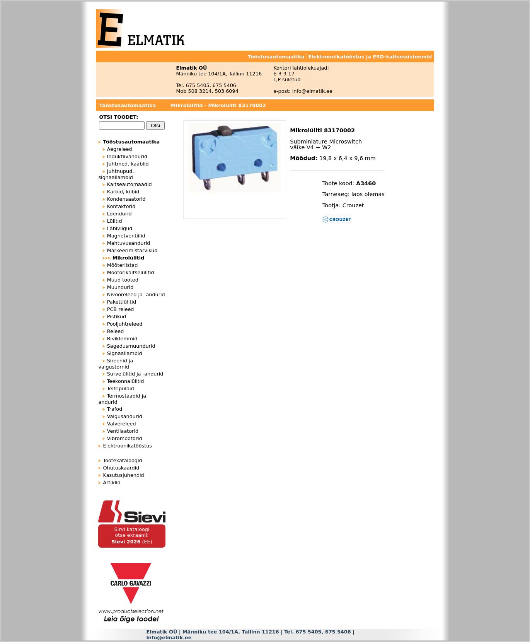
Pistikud (116, 316)
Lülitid (114, 221)
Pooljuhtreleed (125, 324)
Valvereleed (121, 424)
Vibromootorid (124, 438)
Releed (115, 331)
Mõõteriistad (122, 265)
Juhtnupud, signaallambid (116, 174)
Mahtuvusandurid (128, 243)
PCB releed (120, 309)
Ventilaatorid (122, 431)
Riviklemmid (122, 338)
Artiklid (112, 482)
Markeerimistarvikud (132, 250)
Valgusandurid (124, 416)
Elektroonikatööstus (127, 446)
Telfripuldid (120, 388)
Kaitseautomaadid (129, 184)
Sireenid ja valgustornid (115, 364)
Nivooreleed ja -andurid (136, 294)
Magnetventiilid (126, 236)
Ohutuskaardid (121, 468)
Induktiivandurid (127, 156)
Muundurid (120, 287)
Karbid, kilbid (123, 192)
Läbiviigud (120, 228)
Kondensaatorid (126, 199)
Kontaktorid (121, 206)
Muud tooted (122, 280)
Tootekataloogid (122, 460)
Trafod (115, 409)
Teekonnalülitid (125, 381)
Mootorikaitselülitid (130, 272)
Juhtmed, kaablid (128, 164)
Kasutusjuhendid (123, 475)
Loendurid (119, 214)
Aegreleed (119, 149)
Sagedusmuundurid (131, 346)
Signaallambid (124, 353)
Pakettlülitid (121, 302)
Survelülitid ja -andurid (135, 374)
